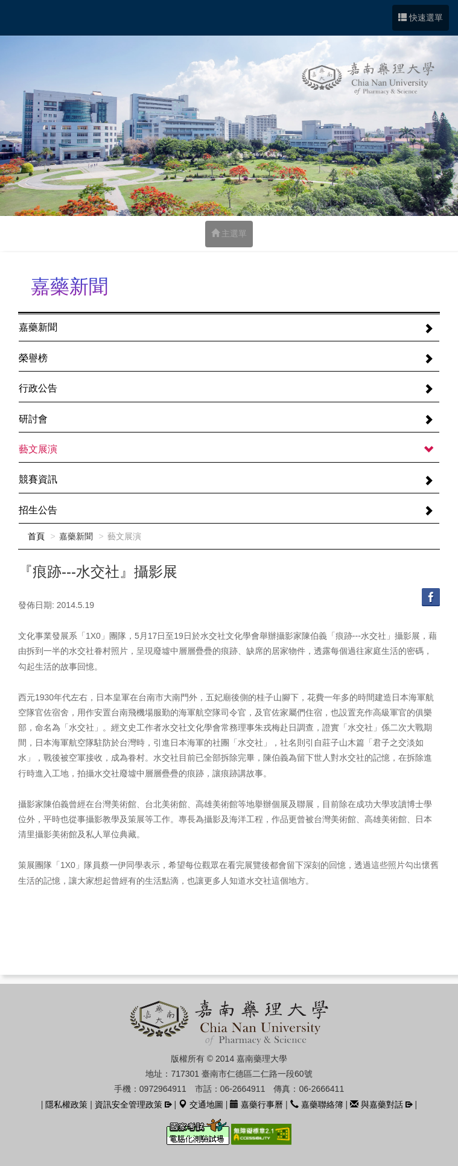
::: (21, 287)
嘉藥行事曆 (256, 1104)
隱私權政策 (66, 1104)
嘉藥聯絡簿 (316, 1104)
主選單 (229, 233)
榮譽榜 (33, 358)
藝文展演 (38, 449)
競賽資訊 (38, 479)
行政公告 (38, 388)
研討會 (33, 419)
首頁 (36, 536)
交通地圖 (201, 1104)
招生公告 (38, 510)
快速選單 (420, 17)
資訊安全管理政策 (128, 1104)
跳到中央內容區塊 (6, 6)
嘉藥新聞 (38, 327)
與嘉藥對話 (376, 1104)
